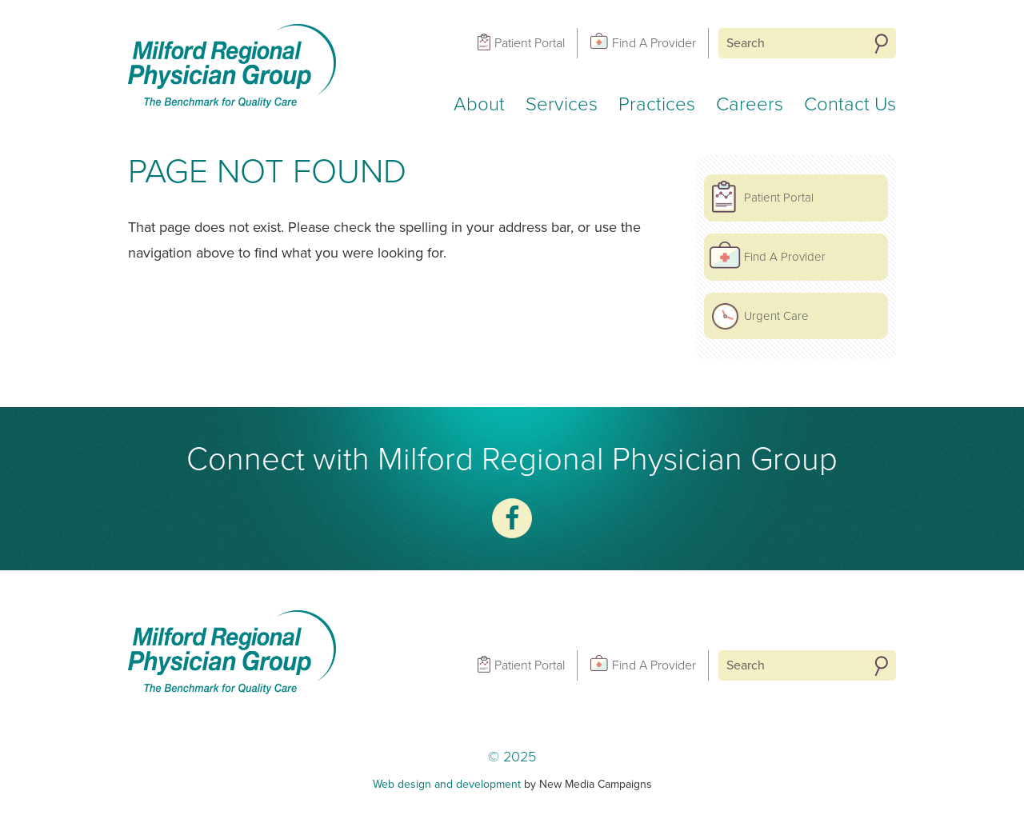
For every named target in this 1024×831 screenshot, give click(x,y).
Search (881, 44)
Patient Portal (529, 43)
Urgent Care (776, 316)
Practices (656, 104)
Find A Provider (654, 43)
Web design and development (447, 784)
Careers (749, 104)
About (479, 104)
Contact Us (850, 104)
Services (562, 104)
